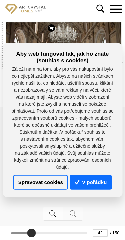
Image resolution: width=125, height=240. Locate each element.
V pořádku (91, 182)
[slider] (31, 233)
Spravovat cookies (40, 182)
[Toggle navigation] (116, 9)
